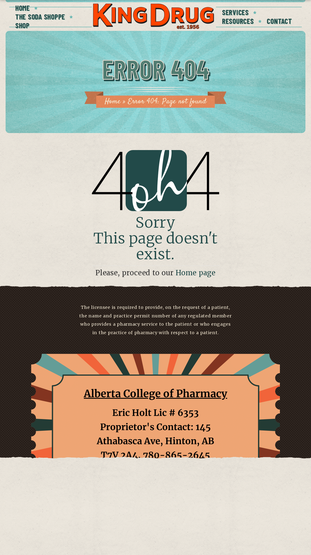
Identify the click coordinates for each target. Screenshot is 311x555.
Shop (22, 25)
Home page (196, 273)
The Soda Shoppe (40, 16)
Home (22, 7)
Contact (279, 21)
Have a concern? (155, 526)
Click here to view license (155, 536)
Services (235, 12)
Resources (238, 21)
